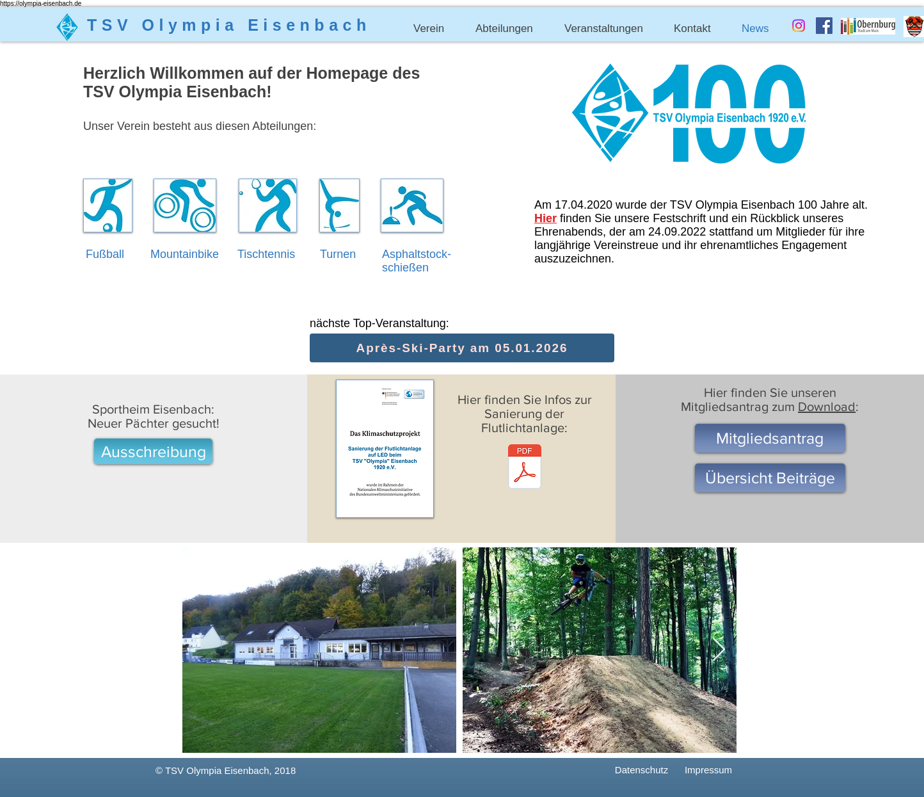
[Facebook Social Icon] (824, 25)
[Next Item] (719, 650)
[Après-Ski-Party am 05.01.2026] (462, 348)
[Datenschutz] (641, 770)
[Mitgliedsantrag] (770, 438)
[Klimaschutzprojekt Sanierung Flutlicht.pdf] (525, 468)
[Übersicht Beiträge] (770, 477)
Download (827, 406)
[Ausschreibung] (153, 451)
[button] (435, 28)
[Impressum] (708, 770)
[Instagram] (798, 25)
